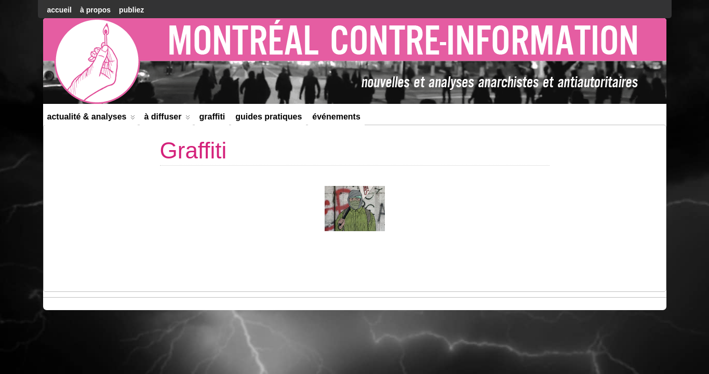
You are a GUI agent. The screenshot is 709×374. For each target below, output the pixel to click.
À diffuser (167, 118)
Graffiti (212, 116)
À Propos (95, 10)
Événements (336, 116)
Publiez (131, 10)
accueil (59, 10)
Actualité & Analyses (91, 118)
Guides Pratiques (268, 116)
